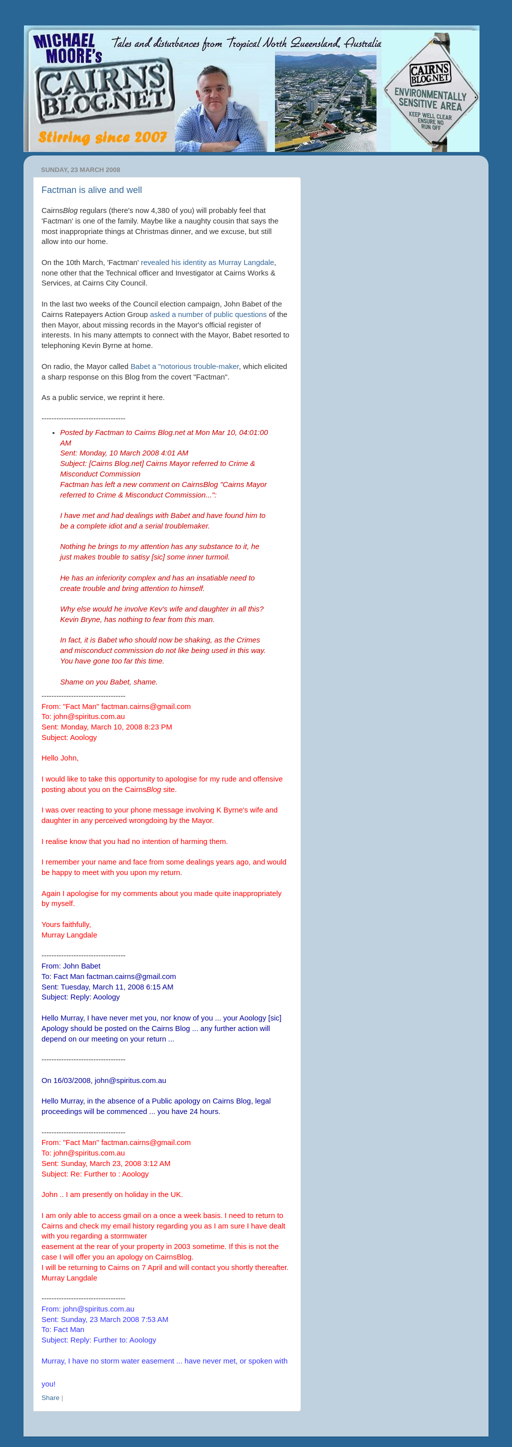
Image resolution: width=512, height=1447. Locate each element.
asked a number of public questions (208, 314)
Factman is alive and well (92, 190)
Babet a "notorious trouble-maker (184, 366)
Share (51, 1398)
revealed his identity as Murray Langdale (207, 262)
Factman (109, 432)
